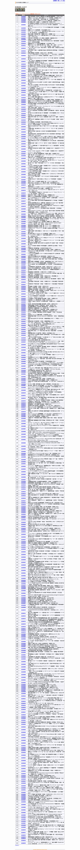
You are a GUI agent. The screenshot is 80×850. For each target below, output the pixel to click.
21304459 (23, 370)
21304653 (23, 794)
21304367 (23, 179)
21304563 (23, 597)
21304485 (23, 423)
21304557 (23, 585)
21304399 (23, 249)
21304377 (23, 201)
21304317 (23, 61)
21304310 (23, 43)
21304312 (23, 48)
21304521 (23, 508)
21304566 (23, 601)
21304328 (23, 88)
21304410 (23, 270)
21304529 (23, 522)
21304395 (23, 241)
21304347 (23, 129)
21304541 (23, 547)
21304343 (23, 120)
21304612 (23, 701)
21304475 (23, 404)
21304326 (23, 82)
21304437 (23, 321)
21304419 (23, 287)
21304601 (23, 679)
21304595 (23, 664)
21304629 (23, 740)
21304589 (23, 650)
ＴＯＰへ (17, 845)
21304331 (23, 95)
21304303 (23, 30)
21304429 (23, 306)
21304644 (23, 775)
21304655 (23, 797)
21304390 (23, 229)
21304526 (23, 516)
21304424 (23, 298)
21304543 (23, 551)
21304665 (23, 819)
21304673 (23, 837)
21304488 (23, 431)
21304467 (23, 385)
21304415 (23, 279)
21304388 (23, 225)
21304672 (23, 835)
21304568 (23, 605)
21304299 (23, 20)
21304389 (23, 227)
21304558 (23, 587)
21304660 (23, 807)
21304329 (23, 90)
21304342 (23, 117)
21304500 (23, 461)
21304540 (23, 545)
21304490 (23, 436)
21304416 (23, 282)
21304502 (23, 466)
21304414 (23, 277)
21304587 (23, 646)
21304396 (23, 243)
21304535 (23, 534)
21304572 (23, 615)
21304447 (23, 341)
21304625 (23, 729)
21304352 (23, 141)
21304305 (23, 34)
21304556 (23, 583)
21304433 (23, 312)
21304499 (23, 459)
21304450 (23, 350)
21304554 (23, 580)
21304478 (23, 409)
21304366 (23, 177)
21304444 (23, 335)
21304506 (23, 477)
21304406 (23, 263)
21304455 (23, 361)
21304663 (23, 815)
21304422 (23, 293)
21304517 (23, 500)
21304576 (23, 626)
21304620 (23, 718)
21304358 (23, 155)
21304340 (23, 113)
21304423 (23, 296)
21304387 (23, 223)
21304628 (23, 737)
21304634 (23, 750)
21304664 (23, 817)
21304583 (23, 638)
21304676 (23, 843)
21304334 (23, 101)
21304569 (23, 607)
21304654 (23, 795)
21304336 (23, 104)
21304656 (23, 798)
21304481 (23, 415)
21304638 (23, 760)
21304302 (23, 28)
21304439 (23, 325)
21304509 (23, 483)
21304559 (23, 588)
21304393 (23, 235)
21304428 (23, 305)
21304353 (23, 143)
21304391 (23, 231)
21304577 (23, 628)
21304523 (23, 510)
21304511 (23, 487)
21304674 (23, 838)
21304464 (23, 380)
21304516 (23, 498)
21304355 (23, 148)
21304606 (23, 688)
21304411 (23, 272)
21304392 (23, 233)
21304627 (23, 734)
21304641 (23, 768)
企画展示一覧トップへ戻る (59, 0)
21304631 (23, 745)
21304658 (23, 801)
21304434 (23, 314)
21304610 (23, 696)
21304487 (23, 428)
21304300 (23, 22)
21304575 (23, 624)
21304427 (23, 304)
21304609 (23, 693)
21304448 (23, 344)
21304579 (23, 632)
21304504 (23, 471)
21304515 (23, 495)
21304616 (23, 709)
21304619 (23, 716)
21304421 (23, 291)
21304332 (23, 97)
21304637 (23, 757)
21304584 (23, 641)
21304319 (23, 66)
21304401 (23, 254)
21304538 (23, 541)
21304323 (23, 75)
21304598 (23, 671)
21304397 (23, 246)
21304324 (23, 77)
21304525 (23, 514)
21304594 (23, 661)
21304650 (23, 787)
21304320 (23, 68)
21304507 (23, 479)
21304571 (23, 613)
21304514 (23, 493)
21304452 (23, 355)
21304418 (23, 286)
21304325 (23, 80)
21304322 (23, 73)
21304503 (23, 469)
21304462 (23, 376)
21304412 (23, 274)
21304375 (23, 196)
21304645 (23, 777)
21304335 (23, 102)
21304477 (23, 407)
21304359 (23, 158)
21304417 (23, 284)
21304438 (23, 323)
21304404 (23, 259)
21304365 (23, 174)
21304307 (23, 38)
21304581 (23, 635)
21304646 (23, 779)
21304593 (23, 658)
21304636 (23, 755)
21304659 (23, 804)
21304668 (23, 825)
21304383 (23, 216)
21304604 (23, 686)
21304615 (23, 707)
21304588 (23, 648)
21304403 (23, 257)
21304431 (23, 309)
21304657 (23, 799)
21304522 (23, 509)
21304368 (23, 181)
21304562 (23, 595)
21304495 (23, 451)
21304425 (23, 300)
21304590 (23, 652)
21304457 (23, 366)
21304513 (23, 491)
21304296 (23, 16)
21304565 (23, 600)
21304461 (23, 374)
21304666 (23, 821)
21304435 (23, 316)
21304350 (23, 136)
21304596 (23, 666)
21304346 (23, 126)
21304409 (23, 268)
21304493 (23, 446)
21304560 (23, 590)
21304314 (23, 53)
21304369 (23, 183)
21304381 (23, 211)
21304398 (23, 248)
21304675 (23, 840)
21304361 (23, 163)
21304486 (23, 426)
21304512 (23, 489)
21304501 (23, 463)
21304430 (23, 308)
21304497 (23, 454)
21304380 (23, 208)
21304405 (23, 261)
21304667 (23, 823)
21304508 (23, 481)
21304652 (23, 792)
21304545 (23, 557)
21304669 (23, 827)
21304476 (23, 405)
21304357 (23, 153)
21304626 (23, 732)
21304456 (23, 363)
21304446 (23, 339)
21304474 (23, 402)
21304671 (23, 832)
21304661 (23, 809)
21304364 (23, 171)
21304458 (23, 368)
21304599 (23, 674)
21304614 (23, 705)
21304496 (23, 453)
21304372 (23, 190)
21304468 (23, 387)
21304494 (23, 448)
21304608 (23, 691)
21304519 (23, 504)
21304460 (23, 372)
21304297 (23, 17)
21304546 (23, 559)
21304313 (23, 50)
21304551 (23, 573)
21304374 (23, 195)
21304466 (23, 384)
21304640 (23, 765)
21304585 (23, 643)
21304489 (23, 434)
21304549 (23, 567)
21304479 (23, 411)
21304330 (23, 92)
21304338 (23, 109)
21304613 (23, 703)
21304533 (23, 529)
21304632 (23, 747)
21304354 (23, 146)
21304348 (23, 131)
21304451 (23, 352)
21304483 (23, 418)
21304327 (23, 85)
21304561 (23, 593)
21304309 (23, 41)
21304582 (23, 636)
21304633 (23, 749)
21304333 (23, 99)
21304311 (23, 45)
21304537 (23, 539)
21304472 (23, 398)
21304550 (23, 570)
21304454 (23, 359)
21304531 (23, 526)
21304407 (23, 264)
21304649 (23, 785)
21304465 (23, 382)
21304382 (23, 214)
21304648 (23, 783)
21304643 (23, 773)
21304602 (23, 682)
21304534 (23, 531)
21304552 (23, 575)
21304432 (23, 310)
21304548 (23, 565)
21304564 (23, 599)
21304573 (23, 618)
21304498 (23, 456)
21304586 (23, 644)
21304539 (23, 543)
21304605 (23, 687)
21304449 (23, 347)
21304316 (23, 58)
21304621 (23, 720)
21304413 (23, 276)
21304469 (23, 390)
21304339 (23, 111)
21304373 (23, 193)
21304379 (23, 206)
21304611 (23, 698)
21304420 (23, 289)
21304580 (23, 634)
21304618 (23, 714)
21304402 (23, 256)
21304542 (23, 549)
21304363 (23, 169)
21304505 (23, 474)
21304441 (23, 329)
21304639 (23, 763)
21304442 (23, 331)
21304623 (23, 724)
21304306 (23, 36)
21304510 (23, 484)
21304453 (23, 357)
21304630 (23, 743)
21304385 (23, 219)
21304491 (23, 439)
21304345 (23, 124)
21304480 (23, 413)
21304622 (23, 722)
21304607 (23, 690)
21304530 (23, 524)
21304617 (23, 712)
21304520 (23, 506)
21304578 (23, 630)
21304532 (23, 528)
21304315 (23, 55)
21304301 (23, 24)
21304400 (23, 251)
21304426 (23, 302)
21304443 (23, 333)
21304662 (23, 812)
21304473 (23, 400)
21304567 (23, 603)
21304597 (23, 669)
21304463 (23, 378)
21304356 (23, 151)
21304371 (23, 187)
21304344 (23, 122)
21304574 (23, 621)
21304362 (23, 166)
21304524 (23, 512)
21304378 (23, 203)
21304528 (23, 519)
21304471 (23, 395)
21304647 (23, 781)
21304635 (23, 752)
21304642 (23, 771)
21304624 (23, 726)
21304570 (23, 610)
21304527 (23, 517)
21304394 (23, 238)
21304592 (23, 656)
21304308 (23, 39)
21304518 (23, 502)
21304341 (23, 115)
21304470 (23, 392)
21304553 (23, 578)
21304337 (23, 107)
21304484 (23, 420)
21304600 (23, 677)
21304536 (23, 537)
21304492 (23, 442)
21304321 (23, 70)
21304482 (23, 416)
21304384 (23, 217)
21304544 (23, 554)
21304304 (23, 32)
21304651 (23, 789)
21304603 (23, 684)
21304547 (23, 562)
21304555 (23, 581)
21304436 (23, 319)
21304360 (23, 161)
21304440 (23, 327)
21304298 (23, 19)
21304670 (23, 829)
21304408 (23, 266)
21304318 (23, 64)
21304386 (23, 221)
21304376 (23, 198)
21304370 (23, 185)
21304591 (23, 654)
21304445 (23, 337)
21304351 (23, 138)
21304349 (23, 134)
